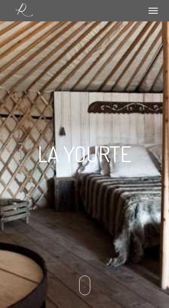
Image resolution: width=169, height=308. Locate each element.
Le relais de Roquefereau (24, 10)
